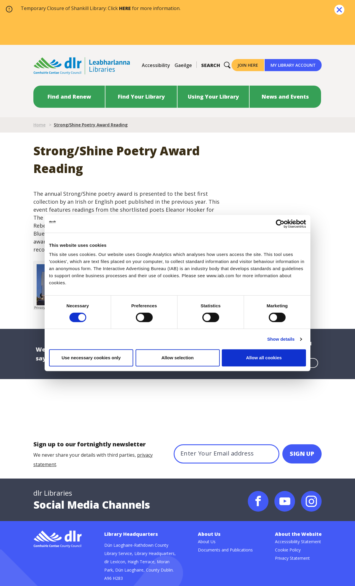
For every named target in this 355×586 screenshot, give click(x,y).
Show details (281, 339)
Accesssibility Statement (298, 541)
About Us (207, 541)
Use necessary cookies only (90, 357)
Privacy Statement (292, 558)
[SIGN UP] (302, 453)
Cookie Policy (288, 550)
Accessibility (156, 65)
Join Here (247, 65)
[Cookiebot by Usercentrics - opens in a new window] (280, 223)
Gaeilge (183, 65)
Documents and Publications (225, 550)
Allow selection (177, 357)
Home (39, 125)
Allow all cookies (264, 357)
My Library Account (293, 65)
